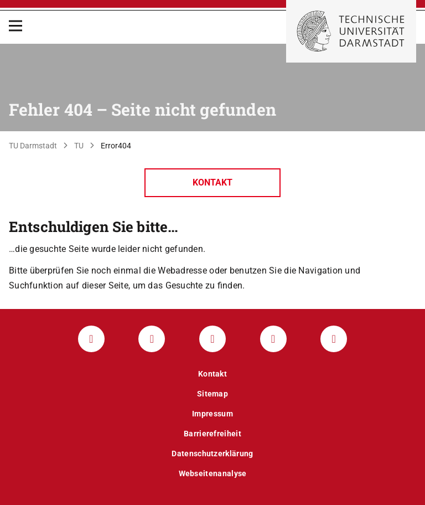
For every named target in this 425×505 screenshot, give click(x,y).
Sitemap (212, 393)
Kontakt (212, 182)
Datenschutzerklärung (212, 453)
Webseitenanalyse (213, 473)
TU (79, 145)
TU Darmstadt (33, 145)
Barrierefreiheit (212, 433)
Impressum (212, 413)
